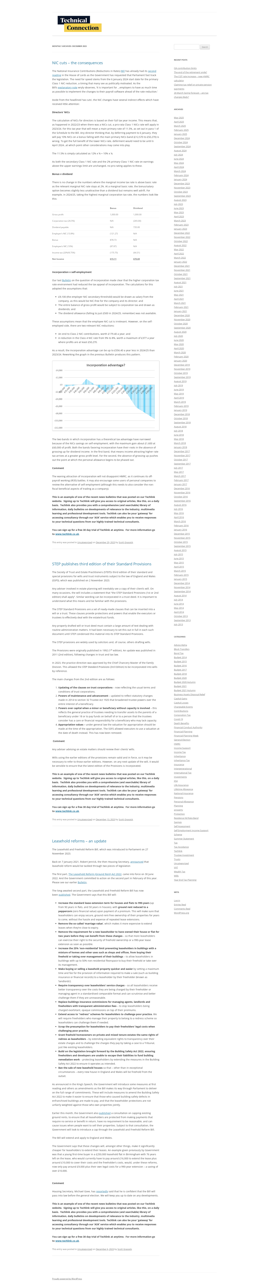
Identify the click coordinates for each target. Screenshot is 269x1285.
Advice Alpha (180, 645)
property (178, 809)
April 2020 (179, 348)
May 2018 (179, 439)
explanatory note (67, 87)
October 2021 (181, 274)
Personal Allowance (184, 801)
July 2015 (178, 554)
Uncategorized (84, 542)
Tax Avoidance (181, 846)
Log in (177, 900)
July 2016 (178, 509)
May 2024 (179, 162)
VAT (176, 867)
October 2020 (181, 323)
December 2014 (182, 583)
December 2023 (182, 183)
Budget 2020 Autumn (185, 682)
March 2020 (180, 352)
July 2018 (178, 430)
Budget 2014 (180, 657)
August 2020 (180, 331)
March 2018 (180, 443)
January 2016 (180, 529)
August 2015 (180, 550)
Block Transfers (181, 649)
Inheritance (180, 756)
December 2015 (182, 533)
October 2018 (181, 418)
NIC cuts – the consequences (77, 62)
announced (136, 861)
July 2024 (178, 154)
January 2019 (180, 410)
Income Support (182, 748)
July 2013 (178, 624)
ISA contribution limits (185, 68)
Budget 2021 (180, 686)
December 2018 (182, 414)
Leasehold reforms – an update (79, 840)
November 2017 (182, 455)
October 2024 (181, 142)
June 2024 (179, 158)
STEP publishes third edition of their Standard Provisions (101, 563)
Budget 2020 (180, 677)
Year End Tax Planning (185, 879)
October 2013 (181, 616)
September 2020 (182, 327)
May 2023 (179, 212)
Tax (176, 842)
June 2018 (179, 434)
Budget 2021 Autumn (185, 690)
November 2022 (182, 237)
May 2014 (179, 607)
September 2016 (182, 500)
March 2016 (180, 521)
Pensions (178, 797)
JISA (176, 781)
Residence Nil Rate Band (186, 818)
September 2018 (182, 422)
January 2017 (180, 484)
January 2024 (180, 179)
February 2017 (181, 480)
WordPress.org (181, 912)
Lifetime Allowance (183, 789)
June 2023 (179, 208)
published (64, 894)
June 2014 (179, 603)
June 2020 (179, 340)
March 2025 (180, 125)
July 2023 (178, 204)
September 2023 (182, 195)
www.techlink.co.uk (67, 534)
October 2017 (181, 459)
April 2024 (179, 167)
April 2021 (179, 298)
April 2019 (179, 397)
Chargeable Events (183, 706)
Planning (178, 805)
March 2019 (180, 401)
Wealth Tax (179, 871)
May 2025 (179, 117)
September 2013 (182, 620)
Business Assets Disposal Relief (189, 694)
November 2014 (182, 587)
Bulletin (66, 280)
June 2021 (179, 290)
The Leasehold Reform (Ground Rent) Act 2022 (94, 874)
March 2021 (180, 303)
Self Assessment (182, 826)
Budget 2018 (180, 673)
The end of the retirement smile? (190, 72)
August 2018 (180, 426)
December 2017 (182, 451)
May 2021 (179, 294)
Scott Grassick (126, 542)
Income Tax (180, 752)
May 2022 (179, 249)
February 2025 (181, 130)
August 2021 (180, 282)
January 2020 (180, 360)
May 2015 (179, 562)
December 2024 (182, 138)
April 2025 (179, 121)
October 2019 (181, 373)
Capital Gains (180, 698)
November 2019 (182, 368)
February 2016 (181, 525)
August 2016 (180, 504)
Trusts (177, 859)
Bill (123, 71)
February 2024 (181, 175)
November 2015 (182, 537)
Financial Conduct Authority (188, 727)
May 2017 (179, 471)
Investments (180, 776)
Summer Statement (184, 838)
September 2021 (182, 278)
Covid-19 (178, 719)
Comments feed (182, 908)
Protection (179, 813)
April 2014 (179, 612)
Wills (176, 875)
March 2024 (180, 171)
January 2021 (180, 311)
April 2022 (179, 253)
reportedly (102, 1191)
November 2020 (182, 319)
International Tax (182, 772)
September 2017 (182, 463)
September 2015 (182, 546)
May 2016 (179, 513)
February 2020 (181, 356)
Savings (178, 822)
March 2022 (180, 257)
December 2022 (182, 233)
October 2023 (181, 191)
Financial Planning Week (186, 735)
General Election (182, 739)
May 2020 (179, 344)
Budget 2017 (180, 669)
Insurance (179, 764)
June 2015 (179, 558)
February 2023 (181, 224)
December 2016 (182, 488)
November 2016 (182, 492)
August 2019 (180, 381)
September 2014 (182, 591)
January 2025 (180, 134)
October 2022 (181, 241)
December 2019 (182, 364)
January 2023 (180, 228)
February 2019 (181, 406)
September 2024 (182, 146)
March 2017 (180, 476)
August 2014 (180, 595)
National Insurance (183, 793)
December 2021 (182, 265)
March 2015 (180, 570)
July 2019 (178, 385)
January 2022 (180, 261)
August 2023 (180, 200)
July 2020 (178, 336)
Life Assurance (181, 785)
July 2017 (178, 467)
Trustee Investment (184, 855)
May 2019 (179, 393)
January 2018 (180, 447)
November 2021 (182, 270)
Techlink (178, 851)
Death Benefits (181, 723)
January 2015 (180, 579)
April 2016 (179, 517)
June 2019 (179, 389)
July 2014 (178, 599)
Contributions (181, 710)
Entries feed (180, 904)
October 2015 (181, 542)
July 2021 (178, 286)
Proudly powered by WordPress (67, 1278)
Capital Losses (181, 702)
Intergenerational (183, 768)
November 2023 (182, 187)
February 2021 (181, 307)
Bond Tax (179, 653)
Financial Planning (183, 731)
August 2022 (180, 245)
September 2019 (182, 377)
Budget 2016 (180, 665)
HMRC (177, 743)
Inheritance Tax (182, 760)
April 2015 (179, 566)
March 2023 (180, 220)
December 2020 (182, 315)
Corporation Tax (182, 715)
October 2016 (181, 496)
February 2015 (181, 574)
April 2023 (179, 216)
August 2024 (180, 150)
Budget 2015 (180, 661)
